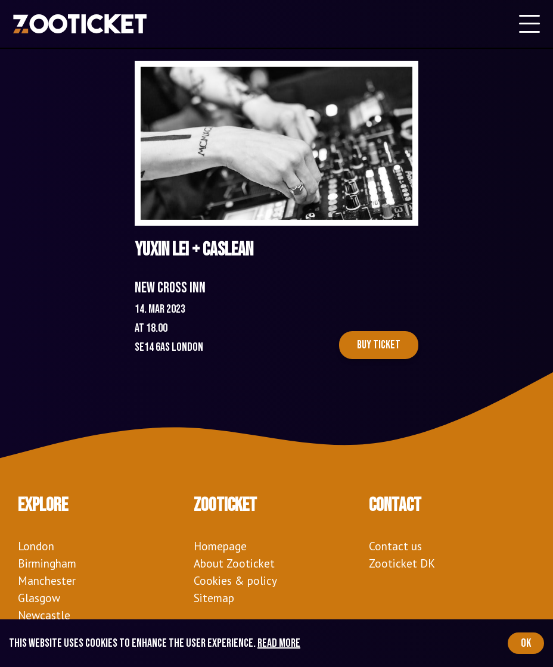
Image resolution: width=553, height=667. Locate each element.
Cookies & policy (235, 580)
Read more (278, 643)
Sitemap (214, 597)
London (36, 545)
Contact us (395, 545)
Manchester (47, 580)
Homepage (220, 545)
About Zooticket (234, 563)
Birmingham (47, 563)
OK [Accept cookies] (526, 643)
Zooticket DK (402, 563)
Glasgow (39, 597)
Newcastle (44, 614)
